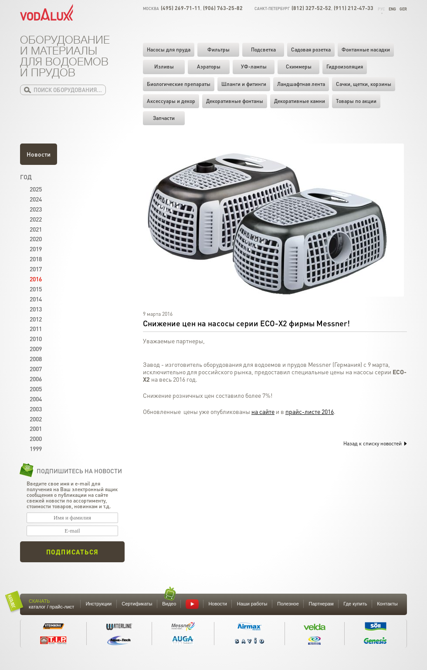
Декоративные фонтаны (234, 101)
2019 (36, 249)
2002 (36, 419)
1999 (36, 448)
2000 (36, 438)
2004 (36, 399)
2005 (36, 389)
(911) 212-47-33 (353, 8)
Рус (381, 9)
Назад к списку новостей (375, 443)
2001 (36, 428)
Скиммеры (299, 66)
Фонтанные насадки (366, 49)
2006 (36, 379)
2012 (36, 319)
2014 (36, 299)
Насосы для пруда (168, 49)
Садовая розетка (311, 49)
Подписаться (72, 551)
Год (26, 177)
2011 (36, 328)
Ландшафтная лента (301, 84)
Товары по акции (356, 101)
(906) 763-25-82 (223, 8)
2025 (36, 189)
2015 (36, 289)
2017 (36, 269)
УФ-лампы (254, 66)
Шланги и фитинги (243, 84)
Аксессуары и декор (171, 101)
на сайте (262, 411)
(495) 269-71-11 (180, 8)
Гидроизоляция (344, 66)
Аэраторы (208, 66)
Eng (392, 9)
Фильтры (218, 49)
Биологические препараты (178, 84)
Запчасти (164, 118)
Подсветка (263, 49)
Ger (403, 9)
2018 (36, 259)
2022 (36, 219)
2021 (36, 229)
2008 (36, 358)
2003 (36, 409)
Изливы (164, 66)
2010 (36, 338)
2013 (36, 309)
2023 (36, 209)
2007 (36, 369)
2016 (36, 279)
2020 (36, 239)
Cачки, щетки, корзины (363, 84)
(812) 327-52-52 (311, 8)
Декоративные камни (299, 101)
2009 (36, 348)
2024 (36, 199)
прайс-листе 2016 (309, 411)
